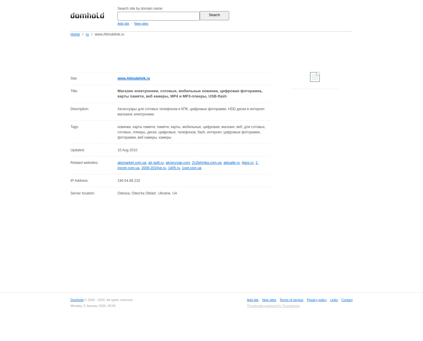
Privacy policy (317, 300)
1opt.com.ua (192, 168)
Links (334, 300)
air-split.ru (156, 163)
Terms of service (291, 300)
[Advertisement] (223, 53)
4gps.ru (248, 163)
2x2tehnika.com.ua (206, 163)
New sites (141, 23)
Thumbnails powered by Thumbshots (273, 306)
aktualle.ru (232, 163)
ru (87, 34)
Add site (123, 23)
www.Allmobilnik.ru (134, 78)
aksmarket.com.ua (132, 163)
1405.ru (174, 168)
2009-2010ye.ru (153, 168)
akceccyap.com (178, 163)
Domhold (76, 300)
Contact (346, 300)
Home (75, 34)
